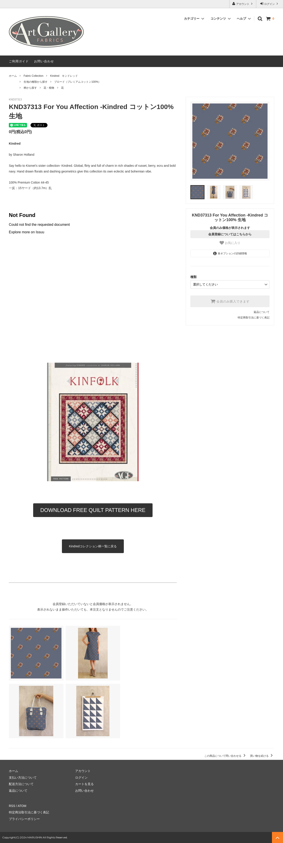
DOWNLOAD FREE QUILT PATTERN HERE (92, 510)
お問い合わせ (44, 61)
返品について (262, 312)
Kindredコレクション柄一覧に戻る (93, 546)
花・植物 (49, 87)
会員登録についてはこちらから (230, 234)
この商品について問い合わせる (225, 755)
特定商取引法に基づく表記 (254, 317)
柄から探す (30, 87)
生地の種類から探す (36, 81)
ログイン (269, 4)
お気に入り (230, 243)
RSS (12, 806)
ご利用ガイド (19, 61)
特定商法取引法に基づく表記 (29, 812)
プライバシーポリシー (24, 819)
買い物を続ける (262, 755)
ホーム (13, 75)
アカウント (243, 4)
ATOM (22, 806)
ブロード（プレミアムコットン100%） (77, 81)
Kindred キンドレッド (64, 75)
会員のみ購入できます (230, 301)
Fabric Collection (33, 75)
